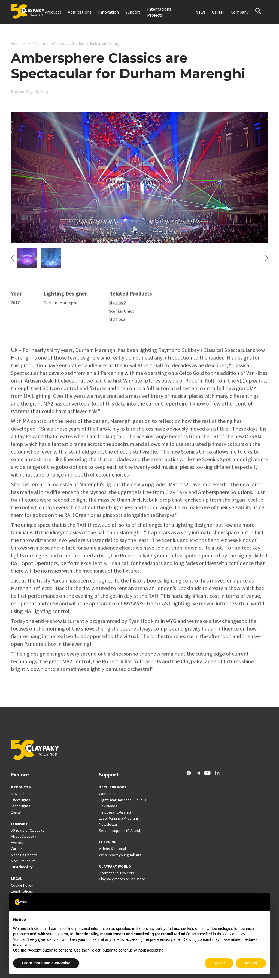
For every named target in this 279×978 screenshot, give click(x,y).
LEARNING (108, 842)
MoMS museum (23, 860)
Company (239, 12)
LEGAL (16, 878)
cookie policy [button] (234, 934)
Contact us (107, 793)
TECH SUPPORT (113, 787)
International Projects (160, 12)
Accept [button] (250, 963)
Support (133, 12)
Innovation (108, 12)
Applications (80, 12)
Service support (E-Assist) (120, 830)
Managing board (24, 854)
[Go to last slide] (12, 261)
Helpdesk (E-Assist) (115, 812)
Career (218, 12)
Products (52, 12)
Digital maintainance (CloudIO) (123, 799)
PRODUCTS (21, 787)
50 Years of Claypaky (27, 830)
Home (15, 43)
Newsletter (108, 824)
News (200, 12)
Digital (16, 812)
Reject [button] (219, 963)
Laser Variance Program (118, 818)
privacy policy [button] (153, 928)
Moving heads (22, 793)
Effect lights (20, 799)
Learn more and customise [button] (46, 963)
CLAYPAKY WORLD (115, 866)
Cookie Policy (22, 885)
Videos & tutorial (112, 848)
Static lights (20, 805)
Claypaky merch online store (122, 878)
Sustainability (22, 866)
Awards (17, 842)
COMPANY (19, 823)
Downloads (108, 805)
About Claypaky (23, 836)
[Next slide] (266, 261)
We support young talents (120, 854)
